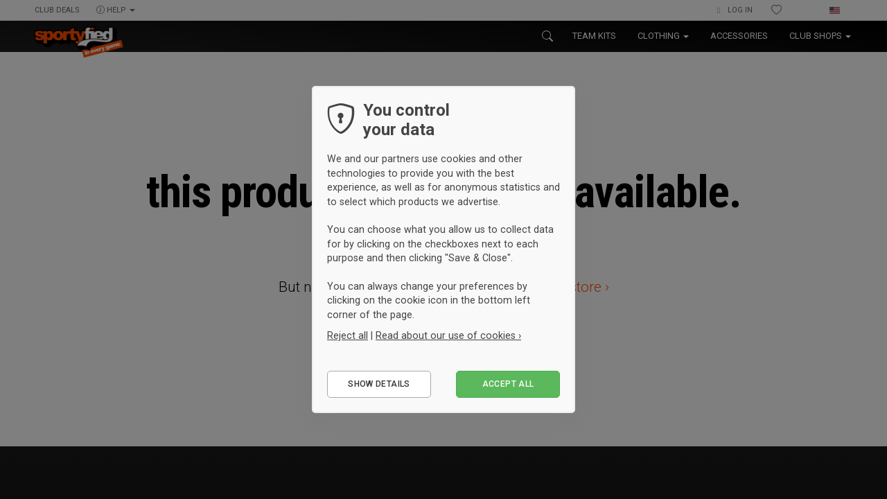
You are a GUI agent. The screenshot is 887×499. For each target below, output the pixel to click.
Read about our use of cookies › (448, 335)
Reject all (347, 335)
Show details (379, 384)
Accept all (508, 384)
